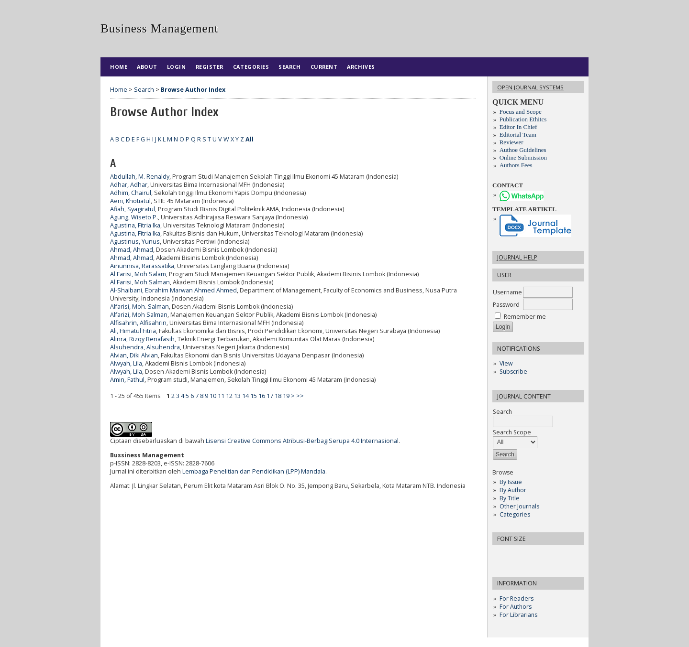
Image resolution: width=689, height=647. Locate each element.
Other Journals (519, 506)
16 (261, 396)
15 (253, 396)
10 (213, 396)
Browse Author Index (193, 90)
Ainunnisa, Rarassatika (142, 266)
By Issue (511, 482)
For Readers (516, 598)
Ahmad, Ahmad (131, 250)
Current (324, 66)
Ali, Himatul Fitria (133, 331)
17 (270, 396)
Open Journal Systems (530, 87)
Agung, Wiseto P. (134, 217)
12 (229, 396)
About (147, 66)
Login (176, 66)
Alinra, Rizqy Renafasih (142, 339)
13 (237, 396)
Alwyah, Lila (126, 363)
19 (286, 396)
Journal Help (517, 257)
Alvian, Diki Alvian (134, 355)
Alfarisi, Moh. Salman (139, 306)
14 (245, 396)
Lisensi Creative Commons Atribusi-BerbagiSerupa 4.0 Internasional (302, 441)
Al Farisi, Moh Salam (138, 274)
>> (300, 396)
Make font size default (516, 555)
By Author (513, 490)
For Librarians (518, 615)
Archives (361, 66)
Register (209, 66)
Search (289, 66)
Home (118, 66)
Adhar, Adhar (128, 185)
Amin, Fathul (127, 380)
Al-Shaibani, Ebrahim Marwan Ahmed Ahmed (173, 290)
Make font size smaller (501, 555)
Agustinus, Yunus (135, 241)
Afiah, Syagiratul (132, 209)
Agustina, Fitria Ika (135, 225)
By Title (510, 498)
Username (507, 292)
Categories (515, 514)
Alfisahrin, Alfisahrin (138, 323)
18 (278, 396)
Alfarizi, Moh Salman (138, 315)
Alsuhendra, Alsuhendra (145, 347)
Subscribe (513, 371)
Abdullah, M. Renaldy (139, 177)
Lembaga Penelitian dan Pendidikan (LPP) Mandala (253, 471)
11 (221, 396)
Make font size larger (531, 555)
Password (506, 305)
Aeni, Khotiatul (130, 201)
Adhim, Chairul (130, 193)
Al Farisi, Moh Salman (140, 282)
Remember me (525, 317)
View (506, 363)
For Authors (516, 607)
